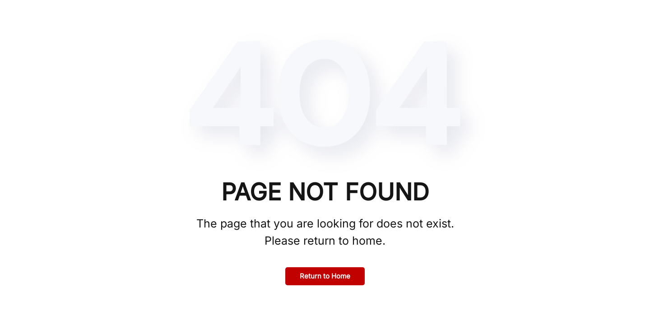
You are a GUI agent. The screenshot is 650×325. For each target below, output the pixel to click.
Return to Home (325, 276)
